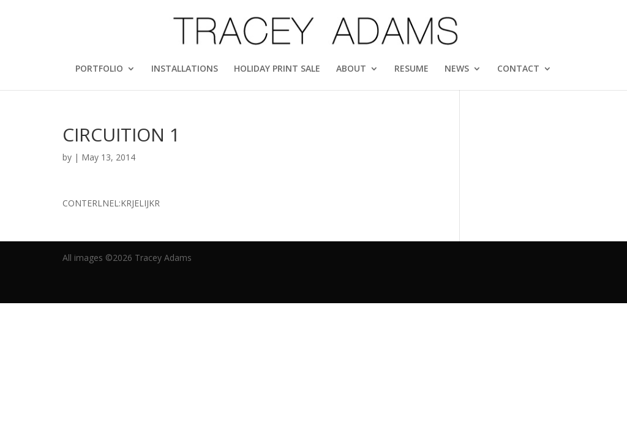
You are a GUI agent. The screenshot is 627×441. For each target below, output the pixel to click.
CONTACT (518, 69)
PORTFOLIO (99, 69)
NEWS (457, 69)
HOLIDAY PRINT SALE (277, 69)
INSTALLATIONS (184, 69)
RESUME (411, 69)
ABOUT (351, 69)
